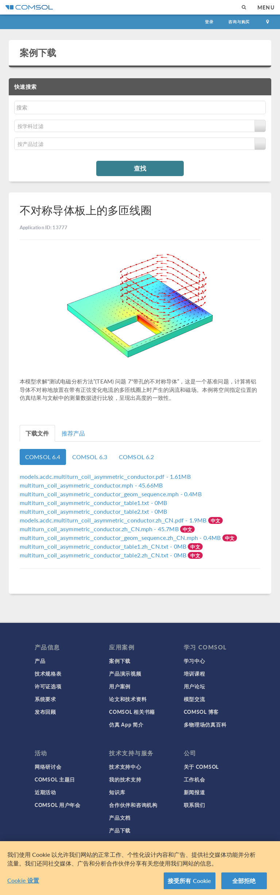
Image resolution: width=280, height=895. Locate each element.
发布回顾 (45, 711)
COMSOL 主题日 (55, 779)
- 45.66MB (91, 485)
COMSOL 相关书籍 (132, 711)
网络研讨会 (48, 766)
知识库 (117, 792)
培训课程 (194, 673)
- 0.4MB (111, 494)
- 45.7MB (100, 529)
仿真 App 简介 (126, 724)
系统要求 (45, 699)
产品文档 (120, 817)
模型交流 (194, 699)
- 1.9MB (114, 520)
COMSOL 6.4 (43, 457)
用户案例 (120, 686)
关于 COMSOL (201, 766)
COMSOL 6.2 (136, 457)
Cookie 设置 (23, 883)
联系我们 (194, 804)
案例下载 (38, 52)
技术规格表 (48, 673)
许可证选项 (48, 686)
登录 (209, 21)
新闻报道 (194, 792)
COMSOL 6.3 (90, 457)
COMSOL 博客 (201, 711)
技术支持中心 (125, 766)
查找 (140, 168)
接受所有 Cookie (189, 883)
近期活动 (45, 792)
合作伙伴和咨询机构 (133, 804)
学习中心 (194, 660)
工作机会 (194, 779)
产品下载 (120, 830)
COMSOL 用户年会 (58, 804)
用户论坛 (194, 686)
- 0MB (93, 502)
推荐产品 (73, 433)
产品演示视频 (125, 673)
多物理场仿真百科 (205, 724)
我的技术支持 (125, 779)
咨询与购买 (239, 21)
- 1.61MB (105, 476)
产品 (40, 660)
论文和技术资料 (128, 699)
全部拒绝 (244, 883)
